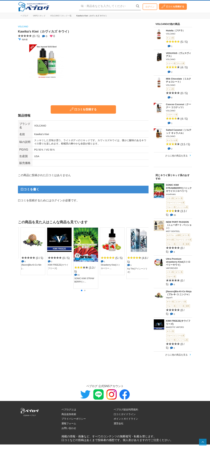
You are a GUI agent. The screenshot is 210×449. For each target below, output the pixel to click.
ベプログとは (68, 409)
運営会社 (118, 423)
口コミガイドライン (125, 414)
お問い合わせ (68, 428)
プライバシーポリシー (73, 418)
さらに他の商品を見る (176, 155)
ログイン (149, 6)
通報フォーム (68, 423)
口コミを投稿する (173, 6)
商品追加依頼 (68, 414)
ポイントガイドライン (126, 418)
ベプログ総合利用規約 (126, 409)
